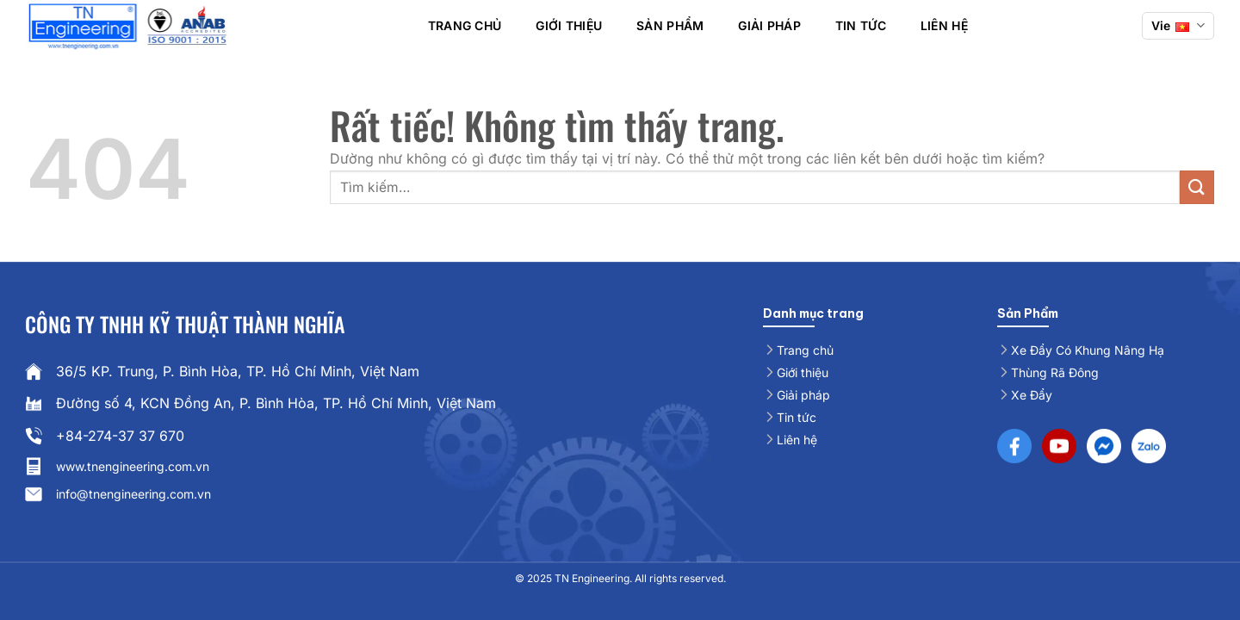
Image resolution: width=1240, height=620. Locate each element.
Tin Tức (860, 25)
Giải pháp (769, 25)
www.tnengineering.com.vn (132, 466)
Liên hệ (944, 25)
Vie (1178, 25)
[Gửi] (1197, 187)
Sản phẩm (670, 25)
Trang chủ (465, 25)
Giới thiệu (569, 25)
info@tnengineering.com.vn (133, 494)
